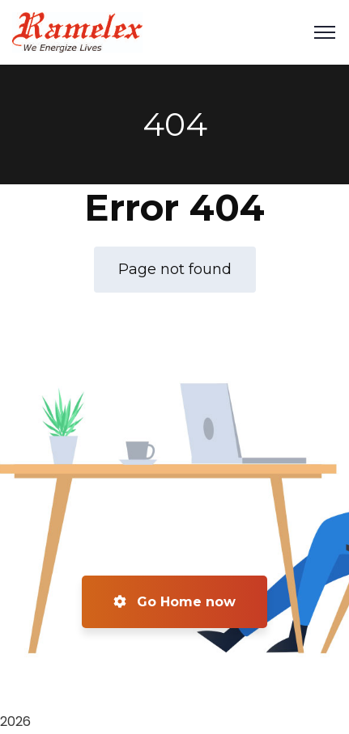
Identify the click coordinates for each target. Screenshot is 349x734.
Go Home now (174, 602)
